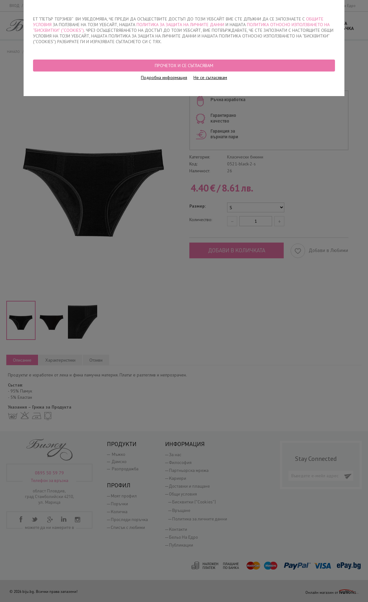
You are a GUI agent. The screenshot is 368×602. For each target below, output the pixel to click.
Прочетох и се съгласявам (184, 65)
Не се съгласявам (210, 77)
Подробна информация (164, 77)
